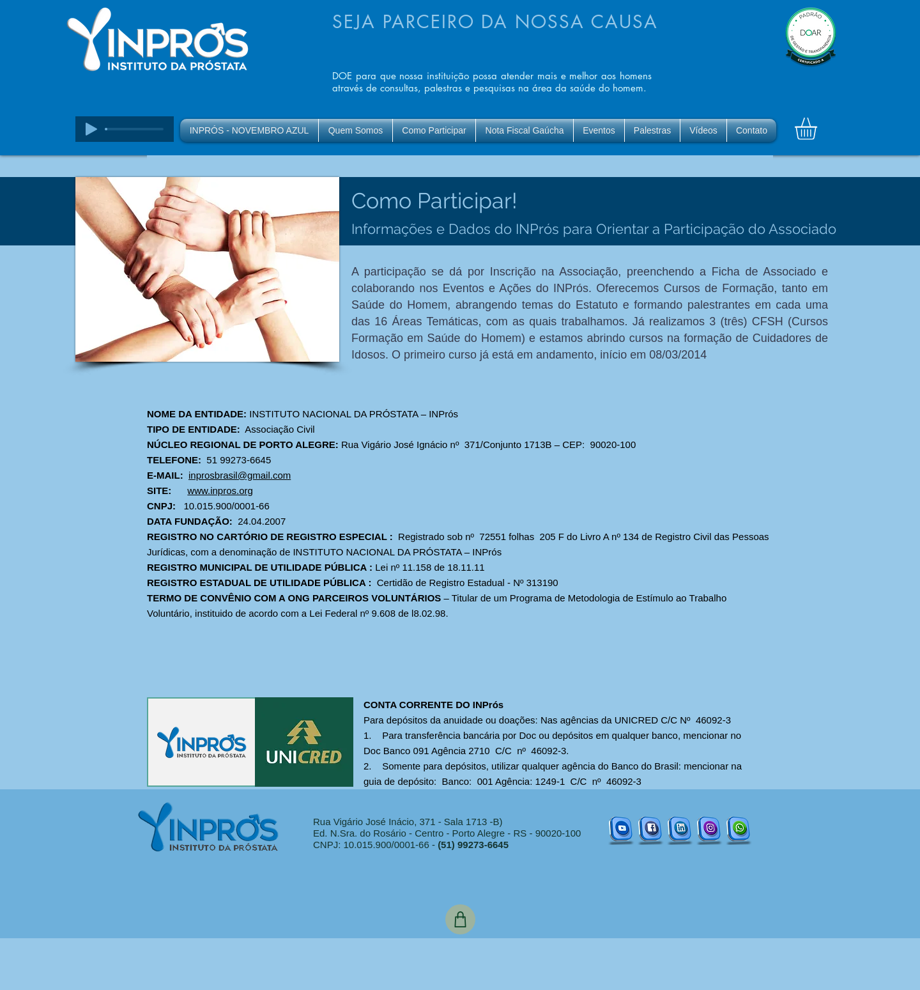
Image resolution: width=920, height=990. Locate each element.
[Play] (91, 129)
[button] (819, 129)
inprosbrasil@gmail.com (239, 475)
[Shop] (460, 919)
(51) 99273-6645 (473, 844)
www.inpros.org (220, 490)
